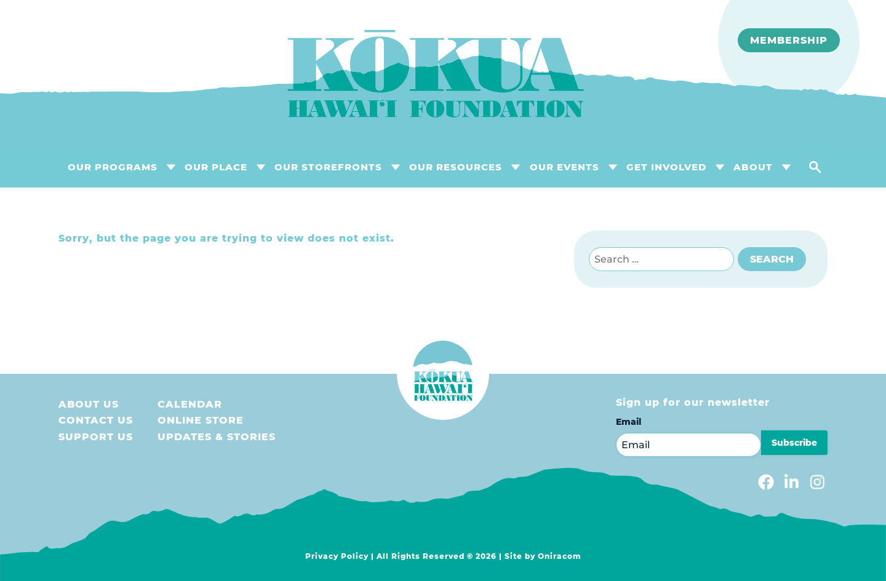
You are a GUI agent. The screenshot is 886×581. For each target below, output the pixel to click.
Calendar (190, 404)
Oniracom (559, 556)
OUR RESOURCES (455, 167)
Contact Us (95, 420)
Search (772, 259)
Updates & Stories (217, 437)
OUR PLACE (216, 167)
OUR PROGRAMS (113, 167)
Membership (789, 40)
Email (628, 421)
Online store (201, 420)
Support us (95, 437)
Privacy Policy (337, 556)
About (753, 167)
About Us (88, 404)
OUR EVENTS (564, 167)
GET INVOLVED (666, 167)
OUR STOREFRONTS (328, 167)
